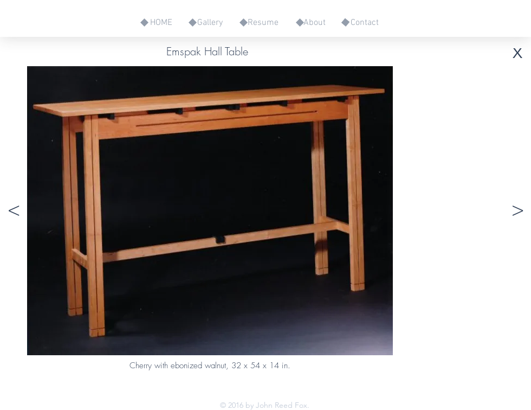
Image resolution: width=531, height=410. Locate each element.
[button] (13, 210)
